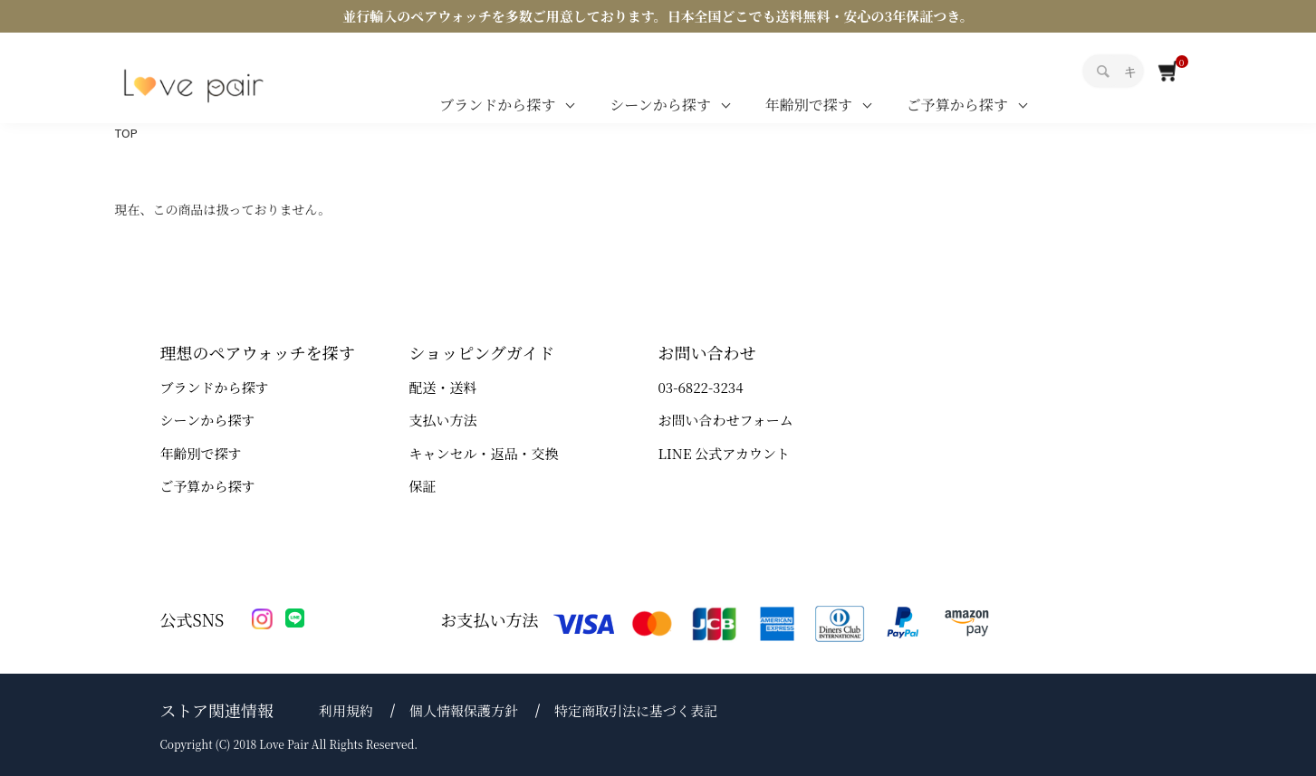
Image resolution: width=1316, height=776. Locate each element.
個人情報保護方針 (463, 710)
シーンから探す (660, 104)
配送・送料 (443, 387)
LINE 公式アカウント (724, 453)
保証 (423, 485)
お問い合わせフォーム (725, 419)
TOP (126, 132)
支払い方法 (443, 419)
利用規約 (346, 710)
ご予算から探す (957, 104)
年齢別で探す (808, 104)
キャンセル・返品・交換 (484, 453)
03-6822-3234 (701, 387)
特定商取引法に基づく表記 (635, 710)
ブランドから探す (497, 104)
